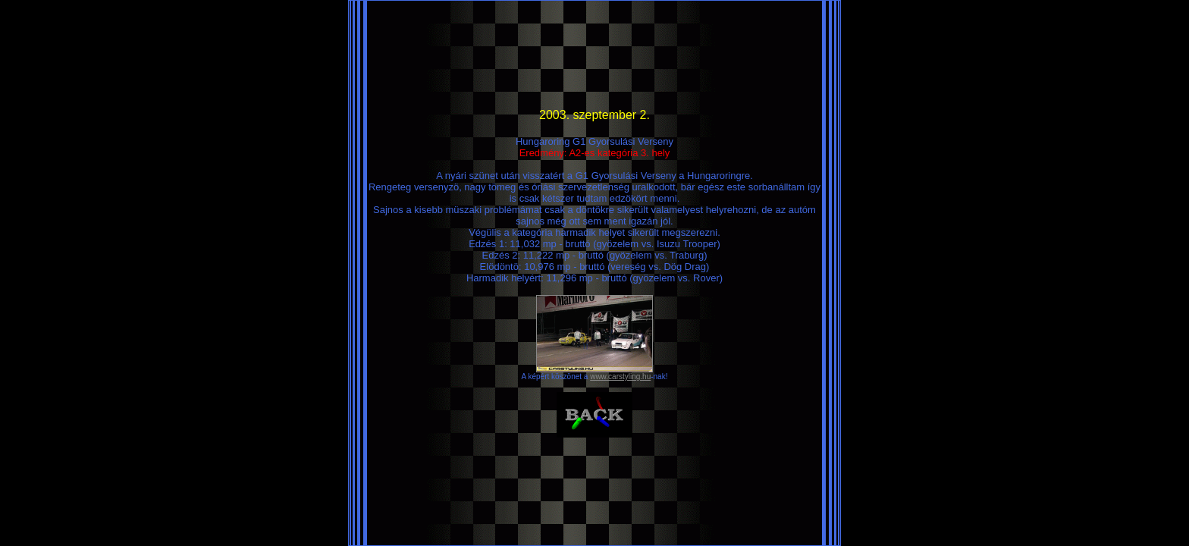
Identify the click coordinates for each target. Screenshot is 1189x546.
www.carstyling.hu (620, 376)
